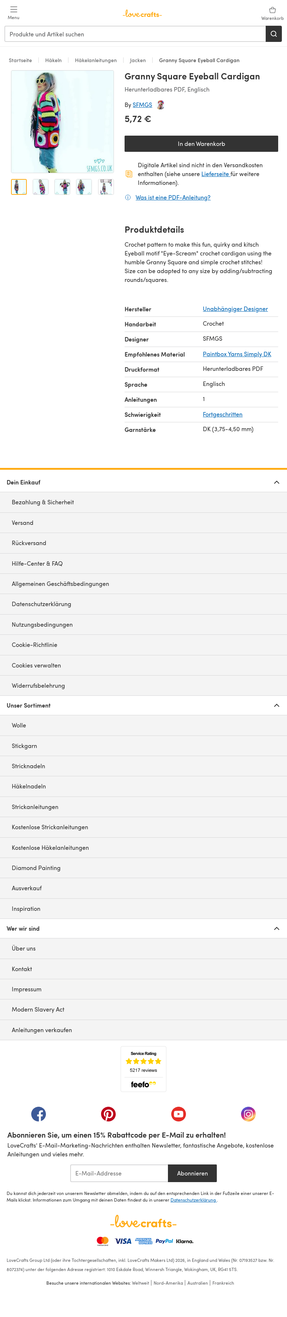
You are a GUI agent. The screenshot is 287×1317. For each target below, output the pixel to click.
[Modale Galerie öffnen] (62, 121)
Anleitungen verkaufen (42, 1030)
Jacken (138, 60)
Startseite (21, 60)
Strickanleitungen (35, 806)
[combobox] (135, 34)
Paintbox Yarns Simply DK (237, 354)
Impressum (27, 989)
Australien (197, 1283)
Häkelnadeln (29, 786)
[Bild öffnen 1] (19, 187)
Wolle (19, 725)
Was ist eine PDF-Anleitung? (173, 197)
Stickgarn (24, 745)
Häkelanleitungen (95, 60)
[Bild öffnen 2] (41, 187)
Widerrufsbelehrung (38, 685)
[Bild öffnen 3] (62, 187)
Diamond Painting (36, 868)
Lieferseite (215, 174)
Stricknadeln (28, 766)
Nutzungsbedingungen (42, 624)
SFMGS (142, 104)
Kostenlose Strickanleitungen (50, 827)
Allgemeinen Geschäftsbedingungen (60, 583)
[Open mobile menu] (13, 13)
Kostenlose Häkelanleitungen (50, 847)
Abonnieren (192, 1173)
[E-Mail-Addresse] (119, 1173)
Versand (22, 522)
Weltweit (140, 1283)
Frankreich (223, 1283)
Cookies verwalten (36, 665)
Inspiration (26, 908)
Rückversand (29, 543)
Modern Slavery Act (38, 1009)
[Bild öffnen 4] (84, 187)
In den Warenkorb (201, 143)
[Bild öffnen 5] (106, 187)
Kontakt (22, 969)
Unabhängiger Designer (235, 308)
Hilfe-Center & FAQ (37, 563)
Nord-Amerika (168, 1283)
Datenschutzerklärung (41, 604)
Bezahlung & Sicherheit (43, 502)
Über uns (24, 948)
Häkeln (53, 60)
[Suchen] (274, 34)
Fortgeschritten (223, 414)
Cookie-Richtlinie (34, 644)
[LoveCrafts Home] (143, 1221)
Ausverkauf (27, 888)
